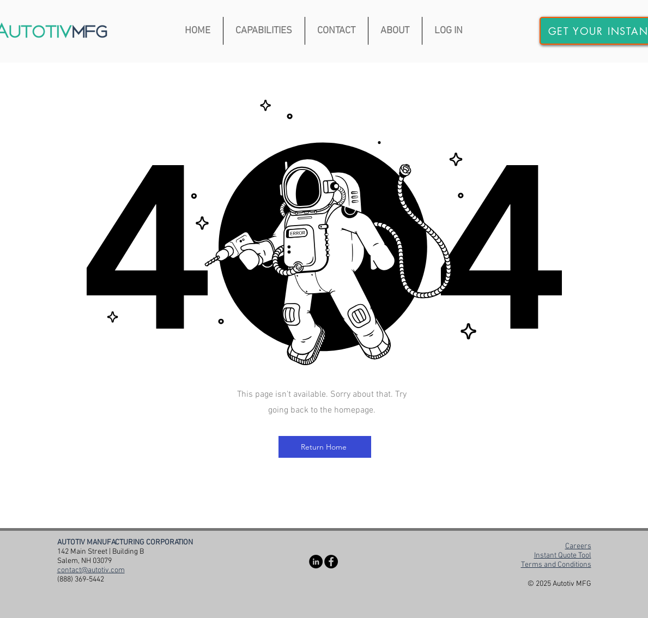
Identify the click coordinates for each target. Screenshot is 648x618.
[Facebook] (331, 561)
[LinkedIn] (316, 561)
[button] (264, 31)
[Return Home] (324, 447)
